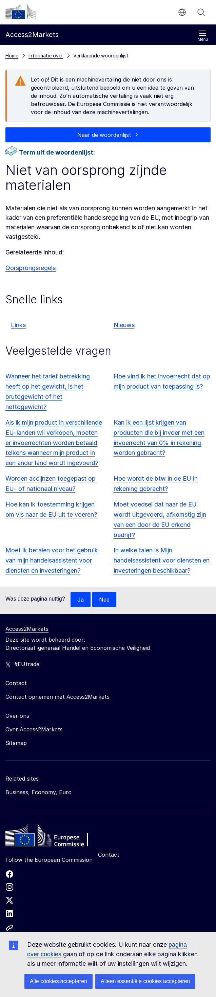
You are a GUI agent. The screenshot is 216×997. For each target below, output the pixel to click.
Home (11, 55)
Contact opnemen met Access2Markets (57, 696)
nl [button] (182, 12)
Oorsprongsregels (30, 267)
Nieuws (124, 324)
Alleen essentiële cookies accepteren (145, 981)
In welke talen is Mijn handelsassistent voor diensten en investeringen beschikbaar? (162, 560)
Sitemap (16, 743)
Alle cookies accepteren (58, 981)
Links (18, 324)
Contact (108, 854)
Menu (203, 36)
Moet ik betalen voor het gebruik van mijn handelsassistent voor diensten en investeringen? (51, 560)
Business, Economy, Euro (38, 792)
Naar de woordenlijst (104, 134)
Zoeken (201, 12)
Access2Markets (26, 628)
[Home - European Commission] (54, 837)
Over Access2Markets (34, 729)
